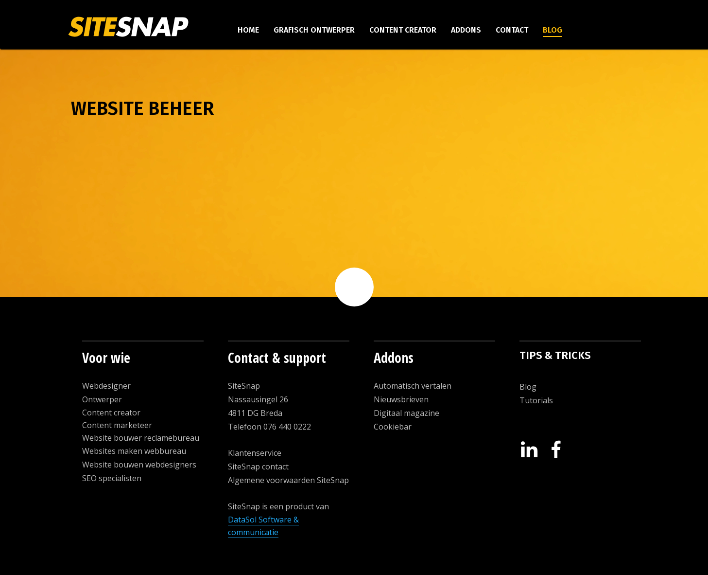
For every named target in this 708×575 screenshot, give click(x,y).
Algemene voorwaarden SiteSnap (288, 480)
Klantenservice (254, 453)
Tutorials (536, 400)
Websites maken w (116, 451)
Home (248, 30)
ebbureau (168, 451)
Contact (512, 30)
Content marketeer (117, 425)
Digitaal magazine (406, 413)
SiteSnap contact (258, 466)
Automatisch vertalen (412, 385)
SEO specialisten (111, 478)
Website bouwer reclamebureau (140, 437)
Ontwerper (102, 399)
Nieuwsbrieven (401, 399)
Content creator (402, 30)
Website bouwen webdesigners (139, 464)
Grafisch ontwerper (314, 30)
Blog (552, 30)
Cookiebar (393, 426)
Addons (466, 30)
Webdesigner (106, 385)
